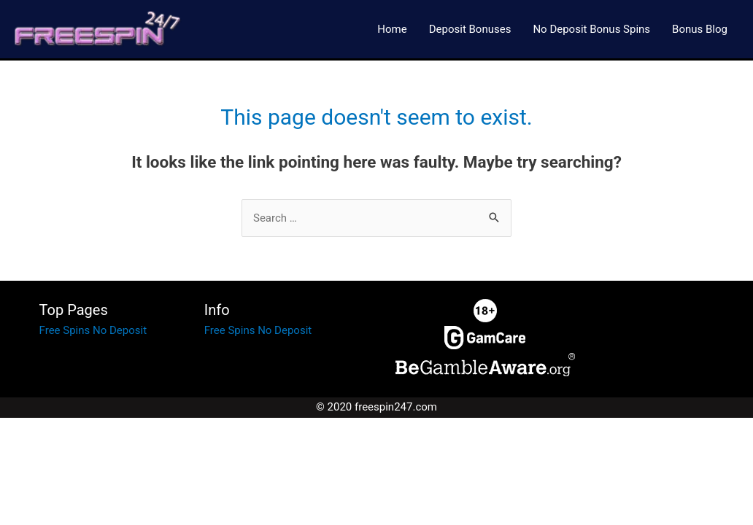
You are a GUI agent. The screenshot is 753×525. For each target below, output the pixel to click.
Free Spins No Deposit (93, 330)
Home (391, 29)
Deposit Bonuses (470, 29)
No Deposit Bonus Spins (591, 29)
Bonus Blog (699, 29)
